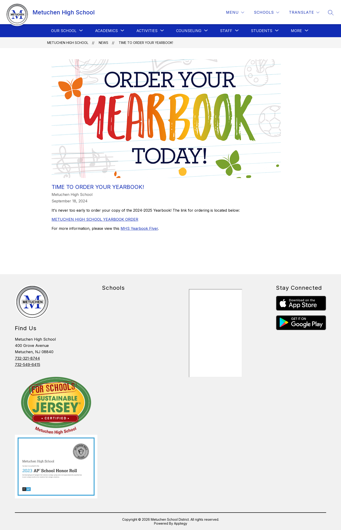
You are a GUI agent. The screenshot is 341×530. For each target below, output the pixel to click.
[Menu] (235, 12)
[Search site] (331, 12)
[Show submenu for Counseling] (188, 30)
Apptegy (180, 523)
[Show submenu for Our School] (63, 30)
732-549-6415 (27, 364)
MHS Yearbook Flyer (139, 228)
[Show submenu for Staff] (226, 30)
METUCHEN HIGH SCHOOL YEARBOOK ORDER (95, 219)
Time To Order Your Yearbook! (146, 43)
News (103, 43)
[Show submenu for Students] (261, 30)
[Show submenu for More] (296, 30)
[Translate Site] (304, 12)
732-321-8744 (27, 358)
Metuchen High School (67, 43)
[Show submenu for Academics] (106, 30)
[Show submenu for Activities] (146, 30)
